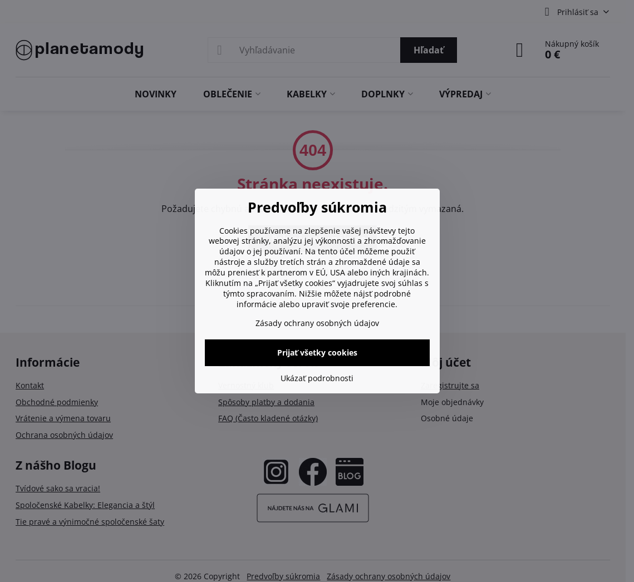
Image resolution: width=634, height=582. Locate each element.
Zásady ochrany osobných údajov (317, 323)
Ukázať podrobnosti (317, 378)
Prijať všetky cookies (317, 352)
